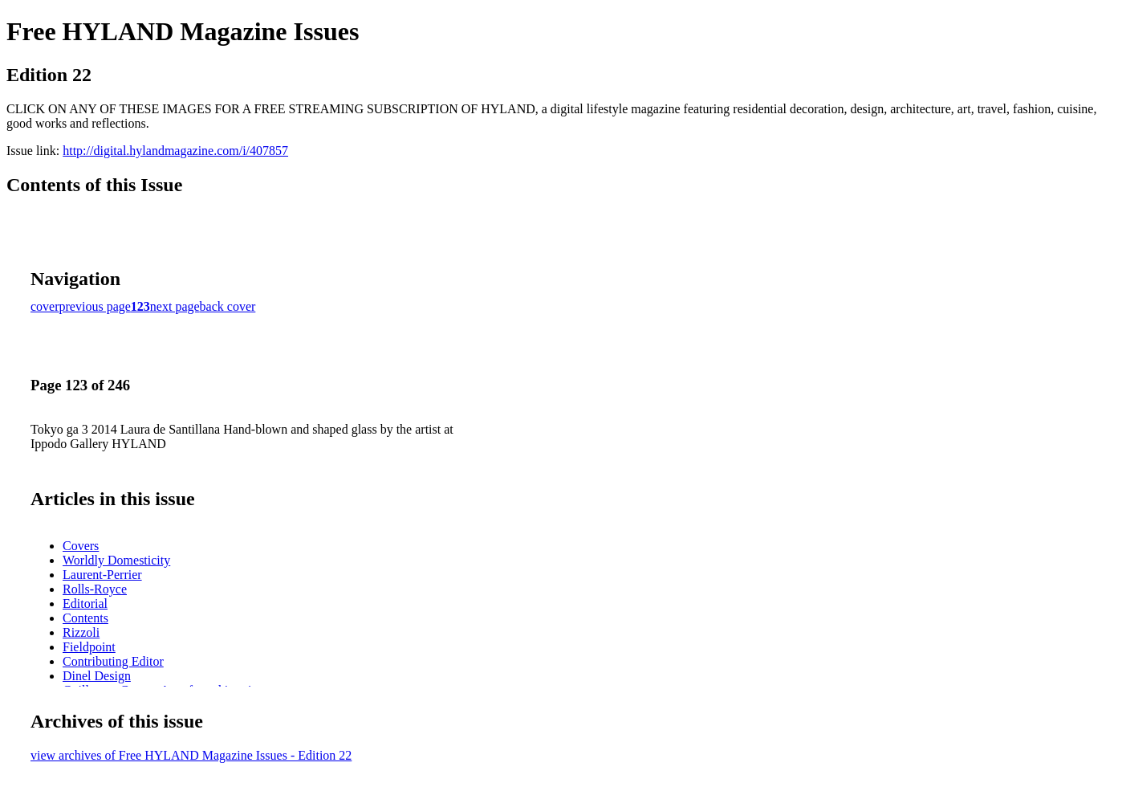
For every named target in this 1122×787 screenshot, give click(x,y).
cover (44, 306)
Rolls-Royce (95, 589)
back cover (228, 306)
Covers (81, 546)
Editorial (85, 603)
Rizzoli (81, 632)
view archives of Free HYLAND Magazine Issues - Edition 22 (191, 755)
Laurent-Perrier (102, 574)
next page (175, 306)
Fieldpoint (89, 647)
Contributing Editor (113, 661)
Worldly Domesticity (116, 560)
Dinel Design (97, 676)
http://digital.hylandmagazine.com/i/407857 (175, 150)
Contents (85, 618)
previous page (95, 306)
